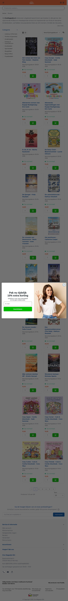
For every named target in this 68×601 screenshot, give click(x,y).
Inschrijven (17, 309)
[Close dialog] (64, 284)
